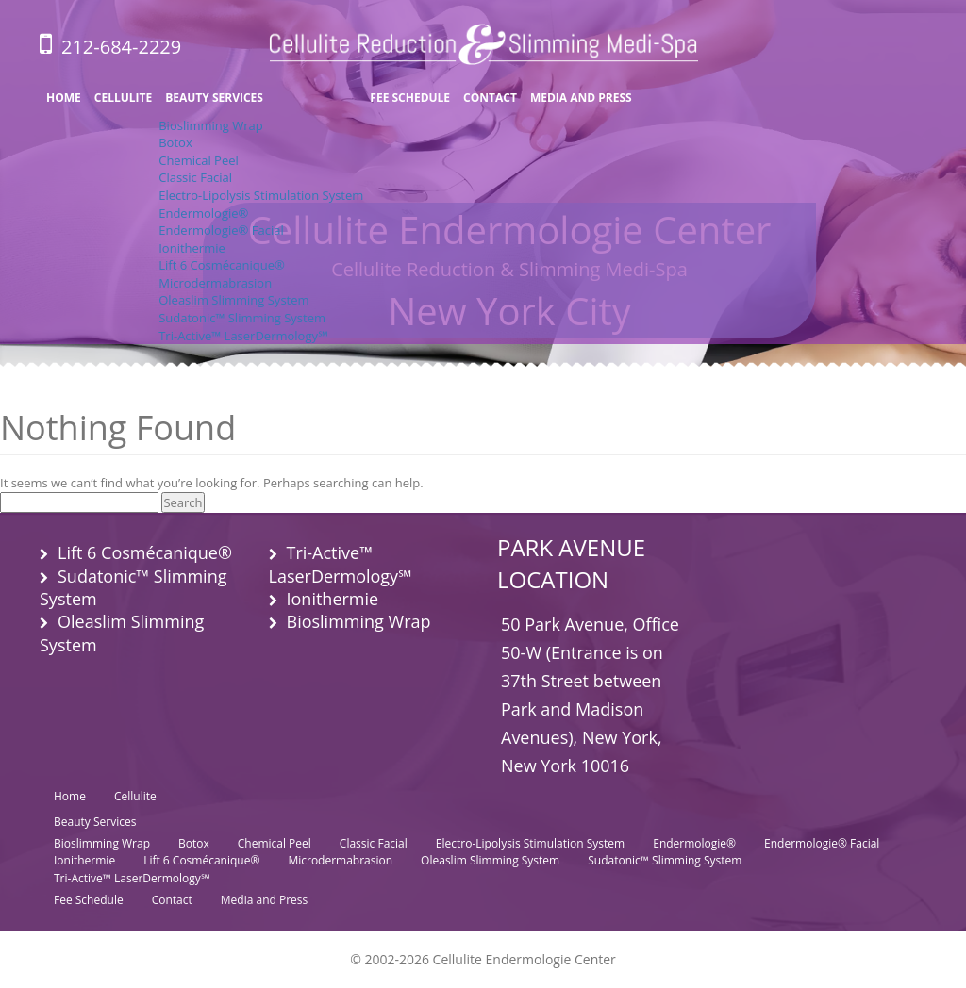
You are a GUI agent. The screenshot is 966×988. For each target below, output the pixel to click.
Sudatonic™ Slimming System (241, 317)
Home (63, 98)
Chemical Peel (198, 160)
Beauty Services (214, 98)
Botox (175, 142)
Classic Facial (195, 177)
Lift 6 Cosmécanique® (221, 264)
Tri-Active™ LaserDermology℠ (242, 335)
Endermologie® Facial (221, 230)
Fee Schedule (410, 98)
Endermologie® (203, 213)
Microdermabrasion (215, 282)
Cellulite (123, 98)
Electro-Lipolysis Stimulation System (260, 195)
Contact (490, 98)
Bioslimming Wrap (210, 125)
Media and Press (581, 98)
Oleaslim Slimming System (233, 299)
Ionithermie (191, 247)
